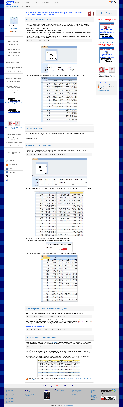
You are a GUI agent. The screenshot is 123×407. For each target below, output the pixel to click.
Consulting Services (93, 392)
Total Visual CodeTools (29, 393)
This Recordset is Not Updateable (13, 78)
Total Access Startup (9, 399)
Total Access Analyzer (10, 391)
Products (18, 2)
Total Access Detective (10, 394)
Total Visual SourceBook (29, 394)
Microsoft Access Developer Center (14, 142)
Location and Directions (76, 391)
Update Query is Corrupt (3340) (14, 71)
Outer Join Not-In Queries (14, 49)
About (64, 2)
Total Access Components (10, 393)
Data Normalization (13, 38)
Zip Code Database (28, 395)
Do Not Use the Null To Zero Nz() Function (41, 338)
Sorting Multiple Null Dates (14, 52)
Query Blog (13, 31)
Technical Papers (14, 149)
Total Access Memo (9, 397)
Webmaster (71, 405)
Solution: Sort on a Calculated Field (39, 145)
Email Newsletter (11, 161)
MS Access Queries (15, 6)
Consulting (56, 2)
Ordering (26, 2)
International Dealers (76, 393)
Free (45, 2)
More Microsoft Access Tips (14, 145)
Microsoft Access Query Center (14, 13)
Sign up (111, 84)
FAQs (54, 394)
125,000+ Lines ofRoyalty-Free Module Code (13, 115)
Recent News (93, 394)
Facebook (9, 169)
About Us (93, 390)
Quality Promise (94, 397)
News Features (106, 13)
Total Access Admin (9, 390)
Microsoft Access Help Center (13, 134)
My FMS (74, 394)
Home (7, 6)
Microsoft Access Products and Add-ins (14, 153)
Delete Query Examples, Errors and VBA (14, 82)
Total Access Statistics (10, 401)
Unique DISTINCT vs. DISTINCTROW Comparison (13, 45)
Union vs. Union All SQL (13, 55)
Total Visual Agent (28, 391)
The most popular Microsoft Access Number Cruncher (14, 103)
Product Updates (56, 393)
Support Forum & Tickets (12, 180)
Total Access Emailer (9, 395)
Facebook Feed (10, 172)
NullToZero (54, 342)
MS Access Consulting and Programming (14, 138)
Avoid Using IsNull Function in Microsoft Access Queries (46, 309)
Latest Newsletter (104, 84)
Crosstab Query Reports (13, 41)
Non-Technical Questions (77, 390)
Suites (7, 402)
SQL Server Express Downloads (107, 77)
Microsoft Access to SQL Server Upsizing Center (107, 74)
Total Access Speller (9, 398)
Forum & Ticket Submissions (58, 390)
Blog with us (103, 87)
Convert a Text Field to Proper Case (14, 75)
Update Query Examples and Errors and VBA (14, 68)
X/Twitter (9, 176)
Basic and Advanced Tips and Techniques (14, 27)
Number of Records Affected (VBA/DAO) (13, 91)
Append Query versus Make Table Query (13, 63)
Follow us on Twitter (104, 90)
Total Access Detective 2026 (106, 18)
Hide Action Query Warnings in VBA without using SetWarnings (14, 87)
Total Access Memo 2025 (106, 42)
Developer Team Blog (12, 165)
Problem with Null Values (35, 129)
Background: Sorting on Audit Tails (39, 19)
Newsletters (95, 399)
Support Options (56, 391)
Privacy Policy (66, 405)
